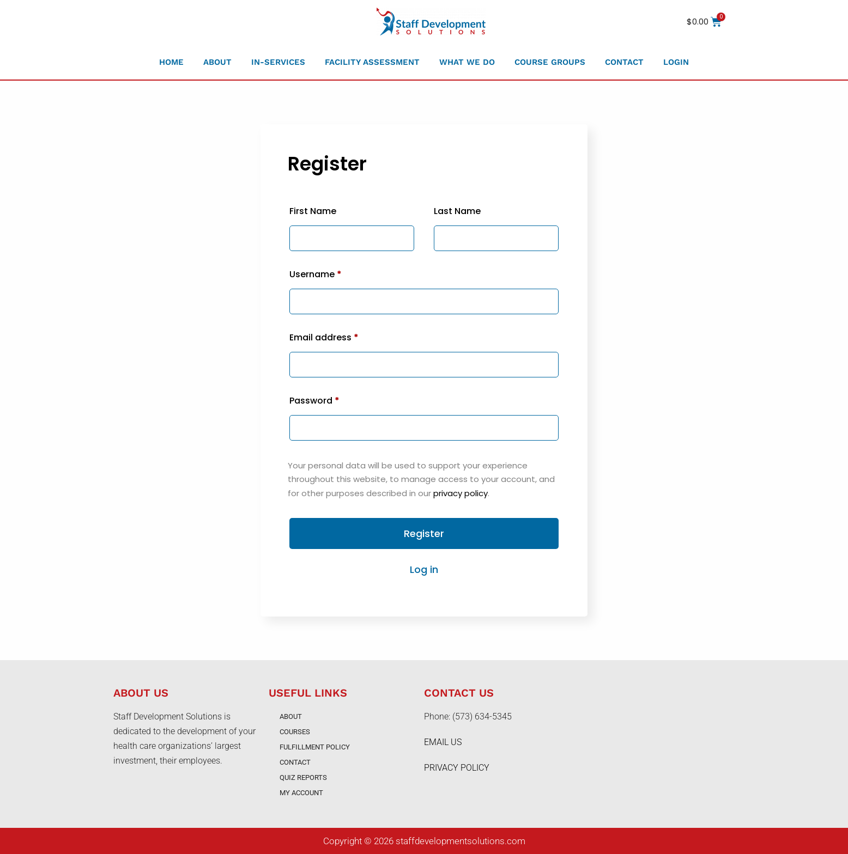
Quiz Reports (303, 777)
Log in (424, 569)
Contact (624, 62)
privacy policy (460, 493)
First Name (312, 211)
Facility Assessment (372, 62)
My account (301, 793)
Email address (324, 337)
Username (315, 274)
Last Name (457, 211)
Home (171, 62)
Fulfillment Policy (315, 747)
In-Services (278, 62)
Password (314, 400)
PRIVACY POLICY (456, 767)
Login (676, 62)
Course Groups (549, 62)
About (217, 62)
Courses (295, 732)
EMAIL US (443, 742)
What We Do (467, 62)
